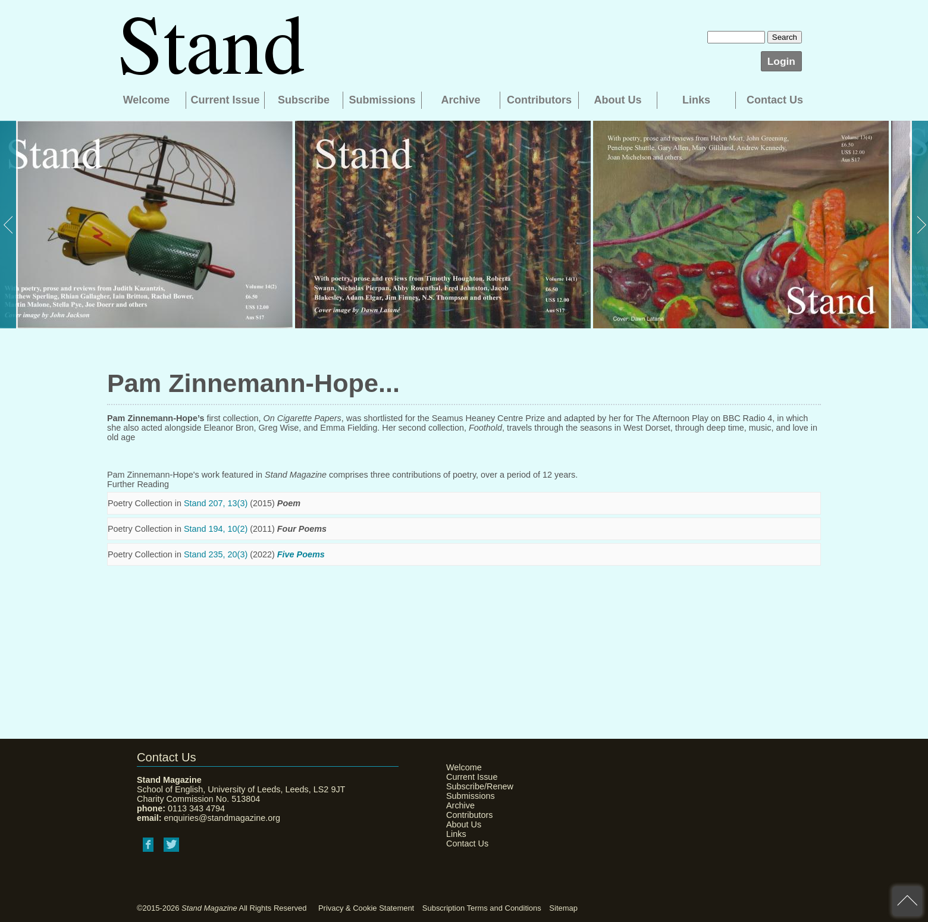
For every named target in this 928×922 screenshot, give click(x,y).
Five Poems (301, 554)
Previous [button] (9, 224)
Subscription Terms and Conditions (481, 908)
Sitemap (563, 908)
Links (696, 100)
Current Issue (224, 100)
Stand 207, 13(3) (215, 503)
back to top (907, 901)
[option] (146, 224)
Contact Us (775, 100)
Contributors (539, 100)
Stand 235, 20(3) (215, 554)
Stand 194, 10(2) (215, 529)
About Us (618, 100)
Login (781, 61)
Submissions (382, 100)
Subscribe (304, 100)
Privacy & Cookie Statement (366, 908)
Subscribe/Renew (476, 786)
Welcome (146, 100)
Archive (460, 100)
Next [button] (919, 224)
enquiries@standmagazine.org (222, 818)
